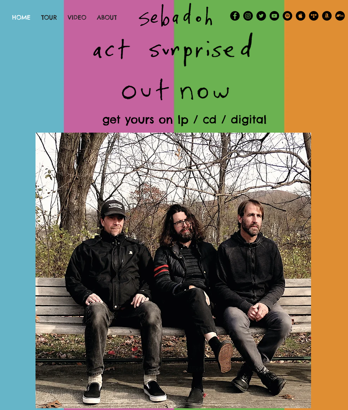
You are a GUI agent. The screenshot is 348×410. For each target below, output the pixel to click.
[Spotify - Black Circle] (287, 16)
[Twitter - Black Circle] (261, 16)
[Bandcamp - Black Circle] (340, 16)
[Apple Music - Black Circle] (300, 16)
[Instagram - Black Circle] (248, 16)
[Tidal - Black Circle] (314, 16)
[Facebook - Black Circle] (235, 16)
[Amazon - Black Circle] (327, 16)
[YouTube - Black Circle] (274, 16)
